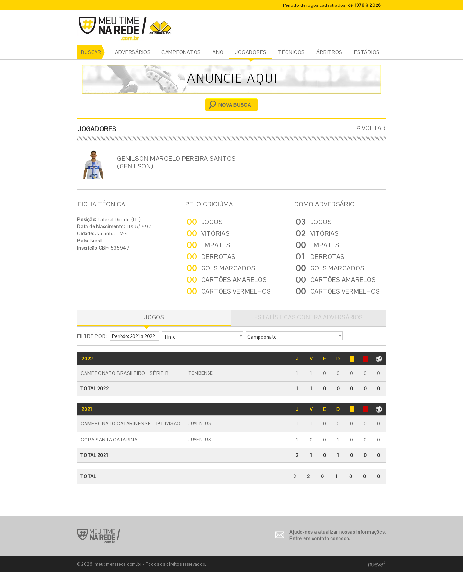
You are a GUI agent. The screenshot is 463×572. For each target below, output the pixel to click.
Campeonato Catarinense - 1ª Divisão (130, 424)
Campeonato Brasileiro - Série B (124, 373)
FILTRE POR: (92, 336)
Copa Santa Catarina (109, 440)
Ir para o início (98, 536)
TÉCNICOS (291, 52)
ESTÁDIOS (367, 52)
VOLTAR (374, 128)
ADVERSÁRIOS (133, 52)
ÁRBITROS (329, 52)
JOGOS (154, 317)
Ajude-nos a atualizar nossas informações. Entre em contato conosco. (337, 535)
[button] (202, 335)
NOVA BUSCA (234, 105)
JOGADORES (251, 52)
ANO (218, 52)
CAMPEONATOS (181, 52)
